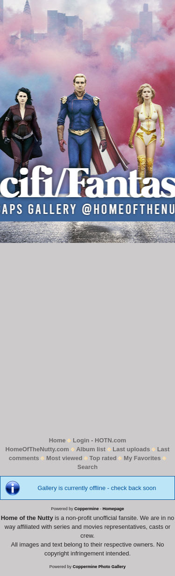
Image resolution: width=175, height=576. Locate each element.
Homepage (113, 508)
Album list (90, 449)
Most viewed (64, 458)
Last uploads (131, 449)
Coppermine (86, 508)
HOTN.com (110, 440)
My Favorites (142, 458)
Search (87, 466)
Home (57, 440)
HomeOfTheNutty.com (37, 449)
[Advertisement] (87, 339)
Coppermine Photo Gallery (99, 566)
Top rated (103, 458)
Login (81, 440)
